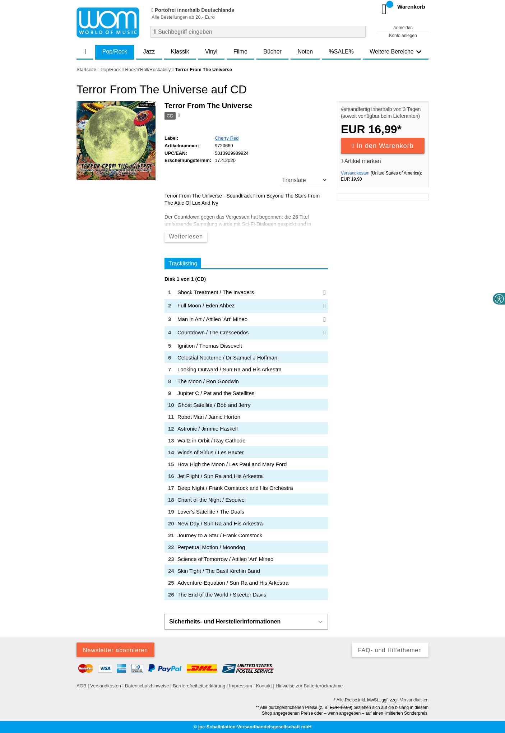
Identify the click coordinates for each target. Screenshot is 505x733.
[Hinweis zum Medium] (178, 116)
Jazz (149, 51)
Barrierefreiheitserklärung (199, 685)
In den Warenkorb (383, 145)
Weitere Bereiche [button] (395, 51)
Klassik (180, 51)
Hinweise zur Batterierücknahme (309, 685)
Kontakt (264, 685)
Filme (240, 51)
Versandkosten (355, 173)
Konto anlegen (403, 35)
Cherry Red (226, 138)
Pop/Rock (114, 51)
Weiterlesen (186, 236)
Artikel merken (361, 161)
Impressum (240, 685)
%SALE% (341, 51)
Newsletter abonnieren (115, 650)
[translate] (303, 180)
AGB (81, 685)
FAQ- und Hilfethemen (390, 650)
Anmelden (403, 27)
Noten (305, 51)
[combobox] (258, 32)
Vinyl (211, 51)
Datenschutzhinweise (147, 685)
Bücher (272, 51)
